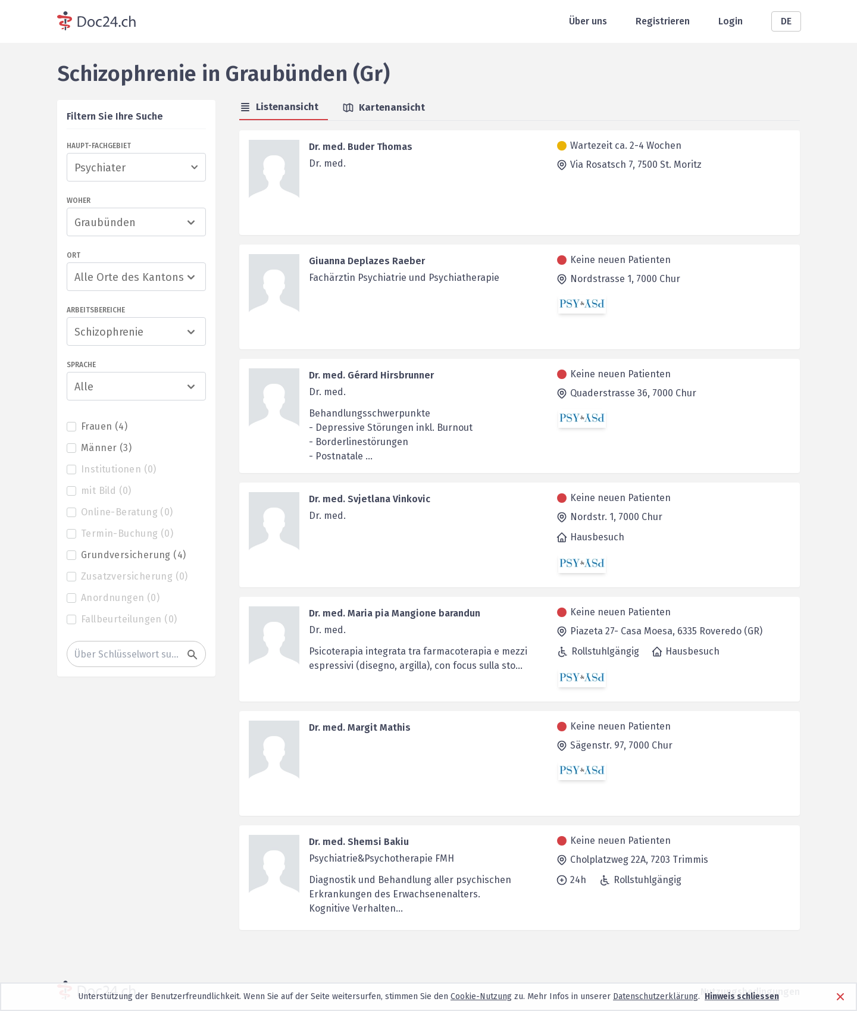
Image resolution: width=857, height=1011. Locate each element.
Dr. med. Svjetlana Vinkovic (369, 499)
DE (786, 21)
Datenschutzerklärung (655, 996)
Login (730, 21)
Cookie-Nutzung (481, 996)
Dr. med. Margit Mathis (360, 727)
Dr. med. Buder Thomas (360, 146)
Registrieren (663, 21)
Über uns (588, 21)
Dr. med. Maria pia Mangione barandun (394, 613)
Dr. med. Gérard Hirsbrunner (371, 375)
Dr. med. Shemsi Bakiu (359, 841)
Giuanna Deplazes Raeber (367, 261)
